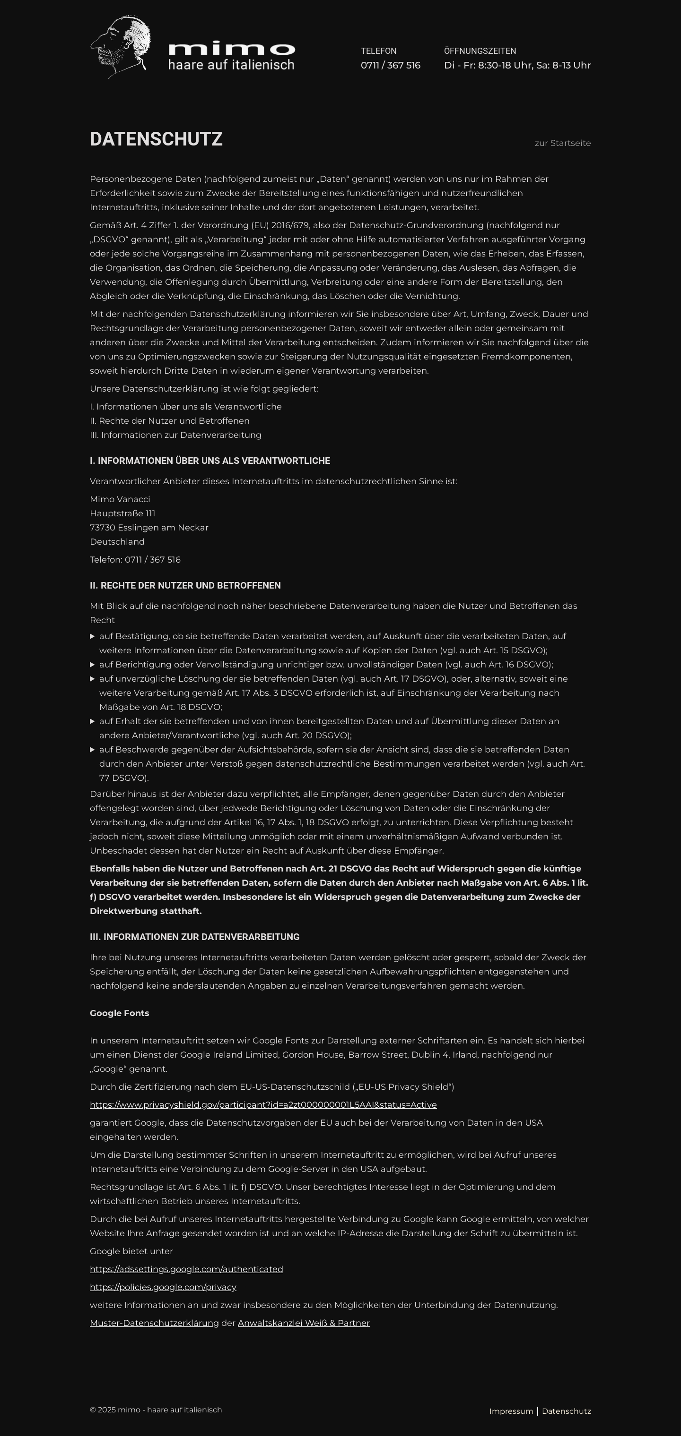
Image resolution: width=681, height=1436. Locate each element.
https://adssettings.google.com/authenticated (186, 1269)
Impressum (511, 1411)
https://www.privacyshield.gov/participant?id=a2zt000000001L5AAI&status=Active (263, 1105)
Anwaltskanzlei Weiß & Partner (304, 1323)
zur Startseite (563, 143)
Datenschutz (566, 1411)
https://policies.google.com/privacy (163, 1287)
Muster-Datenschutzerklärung (154, 1323)
